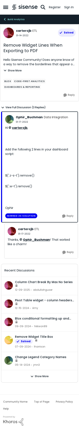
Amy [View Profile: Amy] (35, 308)
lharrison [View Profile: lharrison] (39, 346)
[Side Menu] (5, 7)
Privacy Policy (64, 401)
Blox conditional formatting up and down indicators (42, 318)
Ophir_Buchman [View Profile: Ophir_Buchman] (29, 117)
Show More (12, 70)
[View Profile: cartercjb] (8, 33)
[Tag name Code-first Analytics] (29, 81)
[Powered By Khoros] (39, 421)
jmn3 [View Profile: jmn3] (36, 365)
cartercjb (19, 128)
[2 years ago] (22, 308)
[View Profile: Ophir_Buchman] (9, 119)
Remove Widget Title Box (34, 337)
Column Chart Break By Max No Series (44, 282)
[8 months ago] (22, 290)
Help (6, 408)
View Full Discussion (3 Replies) (23, 107)
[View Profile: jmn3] (8, 360)
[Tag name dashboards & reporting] (22, 87)
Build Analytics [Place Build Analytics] (13, 19)
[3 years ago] (23, 347)
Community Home (15, 401)
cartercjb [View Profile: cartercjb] (23, 31)
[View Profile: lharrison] (8, 340)
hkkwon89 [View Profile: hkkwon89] (40, 326)
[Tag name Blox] (7, 81)
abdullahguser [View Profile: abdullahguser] (42, 290)
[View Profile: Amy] (8, 303)
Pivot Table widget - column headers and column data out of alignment (43, 300)
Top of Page (42, 401)
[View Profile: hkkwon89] (8, 322)
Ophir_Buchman (36, 240)
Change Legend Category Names (40, 357)
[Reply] (69, 95)
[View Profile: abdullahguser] (8, 285)
